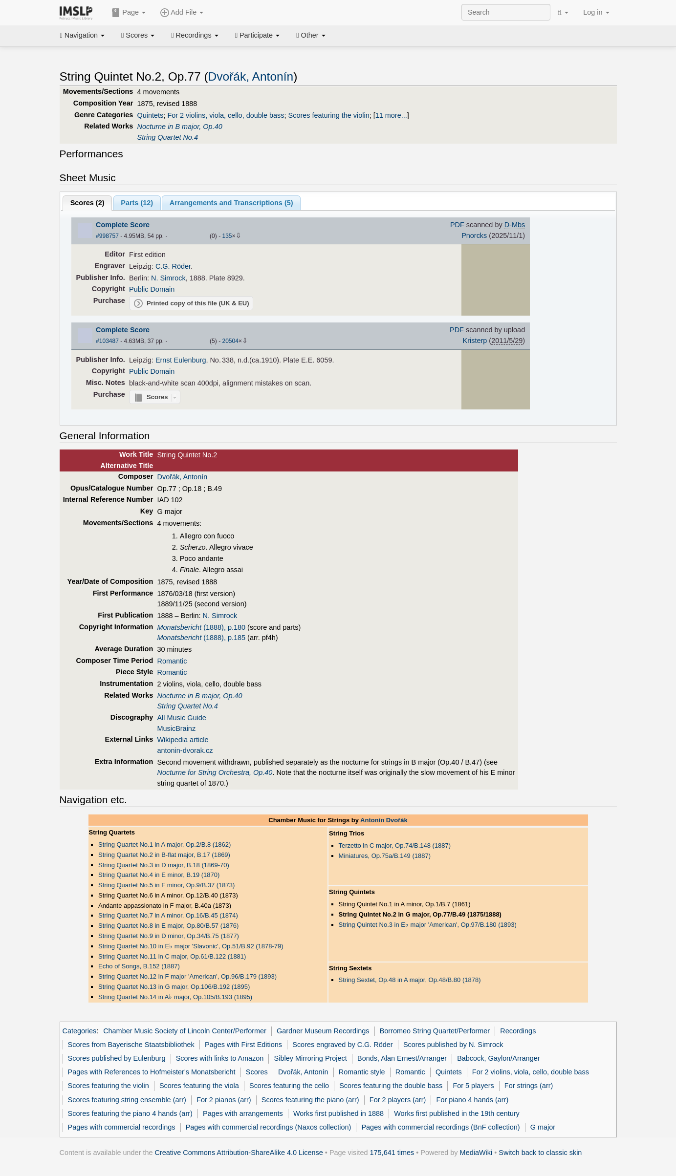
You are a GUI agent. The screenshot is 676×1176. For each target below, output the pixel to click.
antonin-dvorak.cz (185, 750)
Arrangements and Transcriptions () (231, 203)
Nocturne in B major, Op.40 (179, 126)
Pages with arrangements (243, 1113)
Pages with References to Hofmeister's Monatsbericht (152, 1072)
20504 (230, 341)
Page (128, 12)
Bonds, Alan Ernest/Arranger (402, 1058)
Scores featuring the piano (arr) (310, 1100)
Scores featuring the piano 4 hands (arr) (130, 1113)
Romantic (172, 661)
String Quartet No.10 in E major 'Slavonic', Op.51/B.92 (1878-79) (190, 946)
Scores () (87, 203)
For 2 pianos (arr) (223, 1100)
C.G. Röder (173, 266)
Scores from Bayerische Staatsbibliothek (131, 1044)
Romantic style (362, 1072)
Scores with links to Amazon (220, 1058)
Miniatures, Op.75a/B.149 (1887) (385, 855)
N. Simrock (168, 278)
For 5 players (473, 1086)
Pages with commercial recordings (121, 1127)
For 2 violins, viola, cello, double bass (225, 115)
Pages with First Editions (243, 1044)
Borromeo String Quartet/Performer (435, 1031)
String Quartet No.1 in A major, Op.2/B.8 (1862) (164, 844)
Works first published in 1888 (338, 1113)
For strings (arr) (528, 1086)
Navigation (82, 35)
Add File (181, 12)
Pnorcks (474, 235)
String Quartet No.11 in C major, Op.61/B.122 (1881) (172, 956)
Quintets (150, 115)
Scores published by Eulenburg (117, 1058)
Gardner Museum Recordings (323, 1031)
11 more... (391, 115)
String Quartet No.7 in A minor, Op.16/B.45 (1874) (168, 915)
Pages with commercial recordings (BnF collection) (440, 1127)
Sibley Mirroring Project (310, 1058)
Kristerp (475, 340)
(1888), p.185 (201, 637)
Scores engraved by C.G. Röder (342, 1044)
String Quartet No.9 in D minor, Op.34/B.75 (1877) (168, 936)
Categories (80, 1031)
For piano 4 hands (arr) (472, 1100)
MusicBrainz (176, 728)
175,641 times (392, 1152)
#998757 (107, 236)
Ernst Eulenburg (180, 360)
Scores (137, 35)
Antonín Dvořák (384, 820)
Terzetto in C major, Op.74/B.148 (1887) (395, 845)
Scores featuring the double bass (390, 1086)
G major (542, 1127)
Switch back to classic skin (540, 1152)
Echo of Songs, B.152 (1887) (139, 966)
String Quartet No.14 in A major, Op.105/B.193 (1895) (175, 997)
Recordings (194, 35)
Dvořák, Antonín (251, 76)
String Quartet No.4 (167, 137)
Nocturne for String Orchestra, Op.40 (214, 772)
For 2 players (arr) (398, 1100)
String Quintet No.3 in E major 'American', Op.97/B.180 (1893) (428, 924)
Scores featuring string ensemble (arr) (127, 1100)
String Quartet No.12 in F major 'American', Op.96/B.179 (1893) (187, 976)
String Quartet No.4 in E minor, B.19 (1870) (158, 874)
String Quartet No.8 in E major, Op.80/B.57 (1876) (168, 925)
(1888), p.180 (201, 627)
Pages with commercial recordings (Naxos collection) (268, 1127)
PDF (457, 225)
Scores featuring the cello (289, 1086)
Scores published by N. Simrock (453, 1044)
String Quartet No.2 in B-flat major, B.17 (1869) (164, 854)
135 (227, 236)
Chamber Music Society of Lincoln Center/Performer (184, 1031)
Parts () (137, 203)
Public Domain (151, 289)
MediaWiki (476, 1152)
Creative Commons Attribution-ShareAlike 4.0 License (239, 1152)
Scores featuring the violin (329, 115)
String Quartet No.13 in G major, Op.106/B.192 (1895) (174, 986)
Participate (257, 35)
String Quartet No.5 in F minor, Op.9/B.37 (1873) (166, 885)
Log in (596, 12)
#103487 (107, 341)
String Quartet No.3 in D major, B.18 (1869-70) (163, 865)
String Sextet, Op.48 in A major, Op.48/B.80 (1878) (410, 980)
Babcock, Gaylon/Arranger (498, 1058)
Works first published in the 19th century (457, 1113)
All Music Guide (181, 718)
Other (310, 35)
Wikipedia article (182, 740)
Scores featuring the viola (199, 1086)
